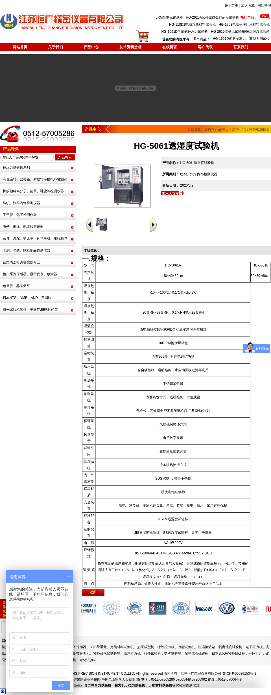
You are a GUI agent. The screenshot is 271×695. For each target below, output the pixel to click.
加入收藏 (248, 6)
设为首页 (231, 6)
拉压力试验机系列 (16, 167)
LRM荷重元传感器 (169, 17)
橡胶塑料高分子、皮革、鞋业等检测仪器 (33, 191)
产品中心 (91, 47)
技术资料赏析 (130, 47)
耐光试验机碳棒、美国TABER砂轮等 (30, 310)
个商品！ (186, 39)
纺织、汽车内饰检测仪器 (21, 203)
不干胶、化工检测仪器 (20, 215)
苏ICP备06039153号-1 (239, 674)
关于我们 (55, 47)
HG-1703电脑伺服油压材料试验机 (244, 25)
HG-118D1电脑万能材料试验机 (192, 25)
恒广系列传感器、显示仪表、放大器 (30, 274)
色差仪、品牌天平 (16, 286)
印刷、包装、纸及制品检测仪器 (26, 250)
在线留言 (169, 47)
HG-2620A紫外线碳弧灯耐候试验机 (212, 17)
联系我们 (240, 47)
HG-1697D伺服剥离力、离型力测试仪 (241, 39)
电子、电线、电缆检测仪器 (23, 227)
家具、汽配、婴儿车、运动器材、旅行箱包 (35, 239)
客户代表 (205, 47)
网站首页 (20, 47)
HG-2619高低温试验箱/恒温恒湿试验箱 (240, 32)
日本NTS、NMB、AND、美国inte (28, 298)
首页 (207, 129)
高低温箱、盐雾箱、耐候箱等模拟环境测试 (35, 179)
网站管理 (264, 6)
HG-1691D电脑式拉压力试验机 (184, 32)
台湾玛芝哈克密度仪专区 (21, 262)
